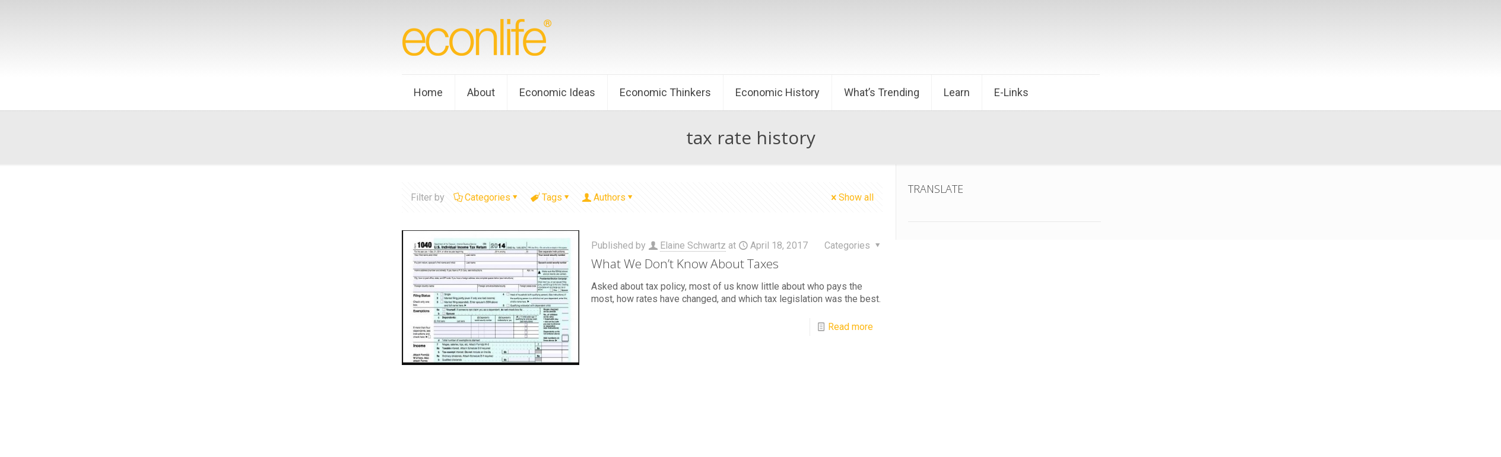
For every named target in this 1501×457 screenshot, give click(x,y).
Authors (608, 197)
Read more (850, 326)
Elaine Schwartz (693, 245)
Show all (851, 197)
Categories (486, 197)
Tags (551, 197)
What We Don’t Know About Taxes (685, 263)
